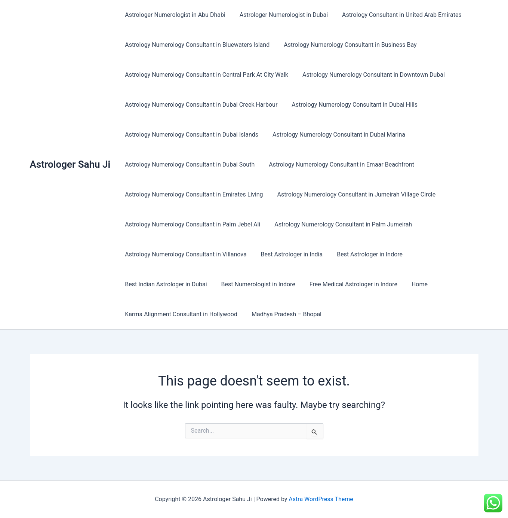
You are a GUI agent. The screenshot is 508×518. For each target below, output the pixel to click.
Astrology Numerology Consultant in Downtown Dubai (370, 74)
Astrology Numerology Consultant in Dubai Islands (190, 134)
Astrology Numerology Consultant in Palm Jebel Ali (191, 224)
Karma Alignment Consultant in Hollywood (180, 314)
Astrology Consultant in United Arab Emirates (396, 14)
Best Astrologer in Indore (364, 254)
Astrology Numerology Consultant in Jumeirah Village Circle (353, 194)
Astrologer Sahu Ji (70, 164)
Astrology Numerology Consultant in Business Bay (346, 44)
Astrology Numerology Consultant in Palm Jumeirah (340, 224)
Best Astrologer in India (289, 254)
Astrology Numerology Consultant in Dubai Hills (351, 104)
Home (412, 284)
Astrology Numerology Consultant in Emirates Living (193, 194)
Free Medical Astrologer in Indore (348, 284)
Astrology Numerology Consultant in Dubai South (188, 164)
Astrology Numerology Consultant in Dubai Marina (335, 134)
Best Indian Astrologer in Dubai (165, 284)
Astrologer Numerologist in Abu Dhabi (174, 14)
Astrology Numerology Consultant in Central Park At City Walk (205, 74)
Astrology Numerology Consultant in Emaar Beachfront (338, 164)
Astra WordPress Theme (321, 499)
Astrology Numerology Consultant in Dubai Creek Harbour (200, 104)
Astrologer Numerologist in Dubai (280, 14)
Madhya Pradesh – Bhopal (283, 314)
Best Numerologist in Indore (255, 284)
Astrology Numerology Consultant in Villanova (184, 254)
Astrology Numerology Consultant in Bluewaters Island (196, 44)
